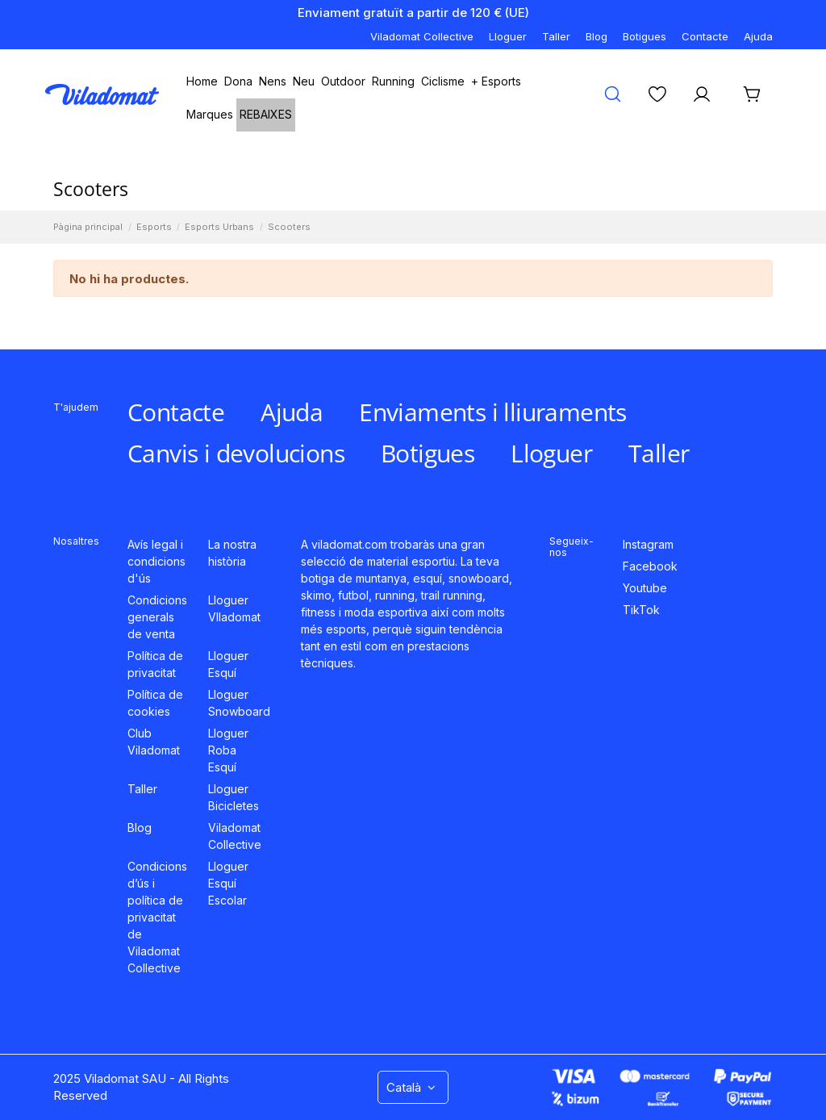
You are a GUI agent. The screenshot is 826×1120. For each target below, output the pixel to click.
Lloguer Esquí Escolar (228, 883)
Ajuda (758, 36)
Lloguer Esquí (228, 664)
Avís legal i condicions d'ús (156, 561)
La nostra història (232, 552)
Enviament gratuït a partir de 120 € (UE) (413, 12)
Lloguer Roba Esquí (228, 750)
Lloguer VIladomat (234, 608)
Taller (556, 36)
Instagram (648, 544)
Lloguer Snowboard (239, 702)
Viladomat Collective (421, 36)
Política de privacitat (155, 664)
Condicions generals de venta (157, 617)
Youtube (645, 588)
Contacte (705, 36)
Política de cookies (155, 702)
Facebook (650, 566)
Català (413, 1087)
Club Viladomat (153, 741)
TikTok (641, 609)
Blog (596, 36)
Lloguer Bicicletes (233, 797)
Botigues (644, 36)
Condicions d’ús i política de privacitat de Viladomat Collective (157, 917)
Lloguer (508, 36)
